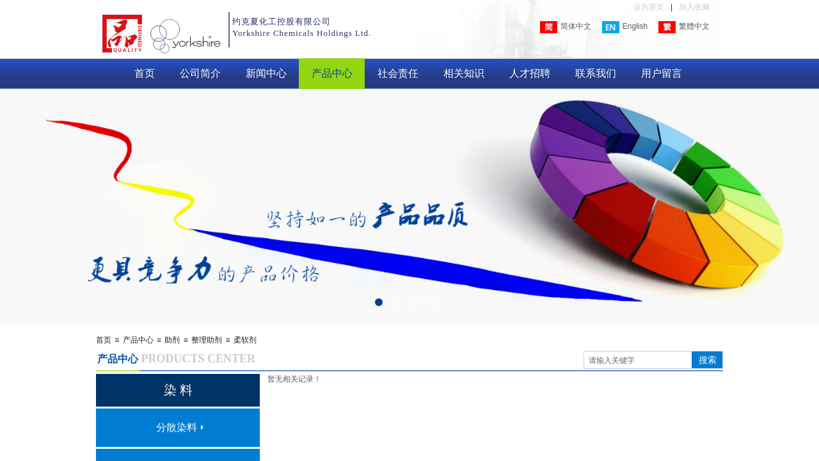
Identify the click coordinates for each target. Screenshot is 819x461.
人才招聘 (529, 73)
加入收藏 (694, 7)
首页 (144, 73)
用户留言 (661, 73)
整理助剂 (206, 340)
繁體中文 (684, 27)
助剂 (172, 340)
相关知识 (463, 73)
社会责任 (398, 73)
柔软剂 (245, 340)
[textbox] (638, 360)
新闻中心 (266, 73)
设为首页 (648, 7)
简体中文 (565, 27)
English (625, 27)
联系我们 (595, 73)
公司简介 (200, 73)
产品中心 (332, 73)
